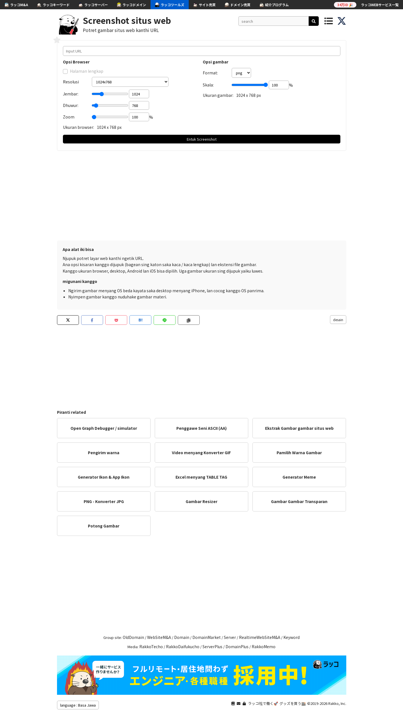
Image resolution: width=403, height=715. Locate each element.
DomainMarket (206, 637)
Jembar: (70, 94)
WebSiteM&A (159, 637)
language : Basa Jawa (78, 705)
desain (338, 319)
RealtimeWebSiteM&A (259, 637)
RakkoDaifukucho (182, 646)
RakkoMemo (264, 646)
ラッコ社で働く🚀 (263, 703)
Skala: (208, 85)
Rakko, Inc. (337, 703)
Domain (181, 637)
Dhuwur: (70, 105)
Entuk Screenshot (202, 139)
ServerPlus (212, 646)
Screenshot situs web (127, 20)
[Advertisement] (201, 195)
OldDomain (133, 637)
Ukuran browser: (78, 127)
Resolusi (71, 81)
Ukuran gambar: (218, 95)
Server (230, 637)
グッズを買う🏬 (292, 703)
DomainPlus (237, 646)
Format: (210, 73)
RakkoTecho (151, 646)
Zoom (68, 117)
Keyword (291, 637)
